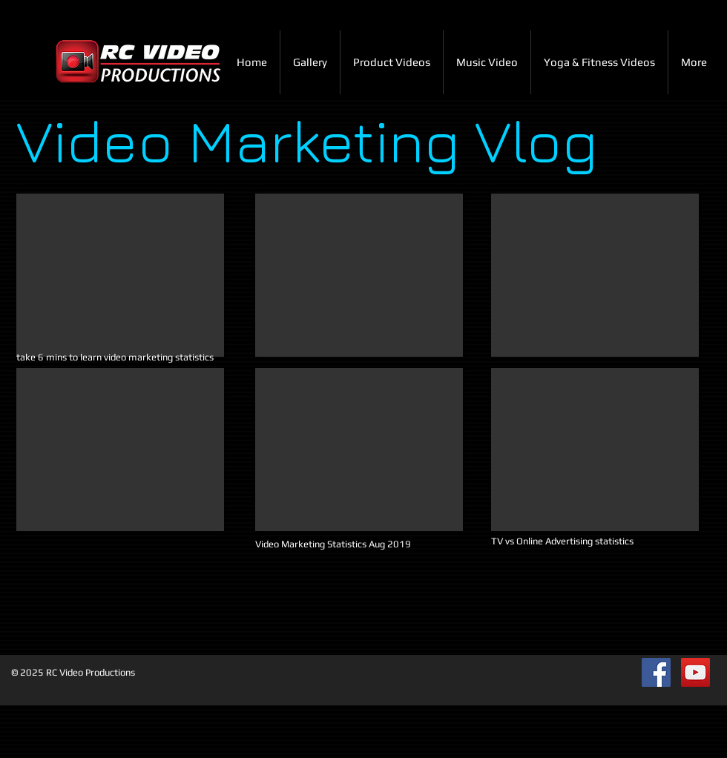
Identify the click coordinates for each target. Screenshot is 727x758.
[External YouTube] (120, 275)
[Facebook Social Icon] (656, 672)
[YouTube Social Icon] (695, 672)
